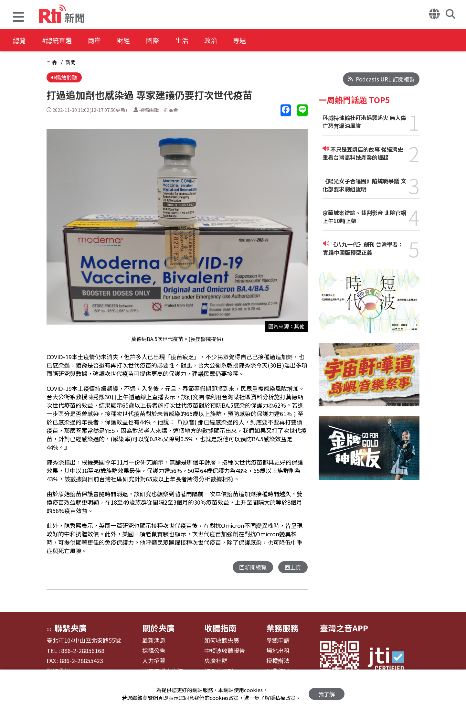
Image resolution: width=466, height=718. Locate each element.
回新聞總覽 (253, 567)
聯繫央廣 (70, 628)
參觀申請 (278, 640)
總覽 (19, 40)
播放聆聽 (64, 77)
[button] (18, 17)
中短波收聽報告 (224, 650)
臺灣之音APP (344, 628)
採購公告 (153, 650)
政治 (210, 40)
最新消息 (153, 640)
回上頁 (293, 567)
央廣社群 (216, 660)
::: (48, 62)
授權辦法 (278, 660)
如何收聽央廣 (221, 640)
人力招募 (153, 660)
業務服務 (282, 628)
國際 (152, 40)
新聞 (70, 62)
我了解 (326, 694)
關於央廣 (158, 628)
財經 (123, 40)
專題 (239, 40)
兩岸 (94, 40)
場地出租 (278, 650)
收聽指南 (220, 628)
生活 (181, 40)
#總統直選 (57, 40)
